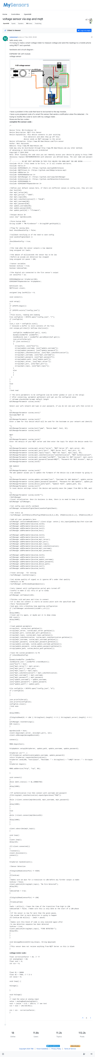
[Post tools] (91, 1018)
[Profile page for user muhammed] (5, 38)
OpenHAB (6, 23)
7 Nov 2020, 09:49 (30, 37)
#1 (91, 37)
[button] (3, 1054)
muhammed (14, 37)
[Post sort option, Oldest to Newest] (12, 30)
